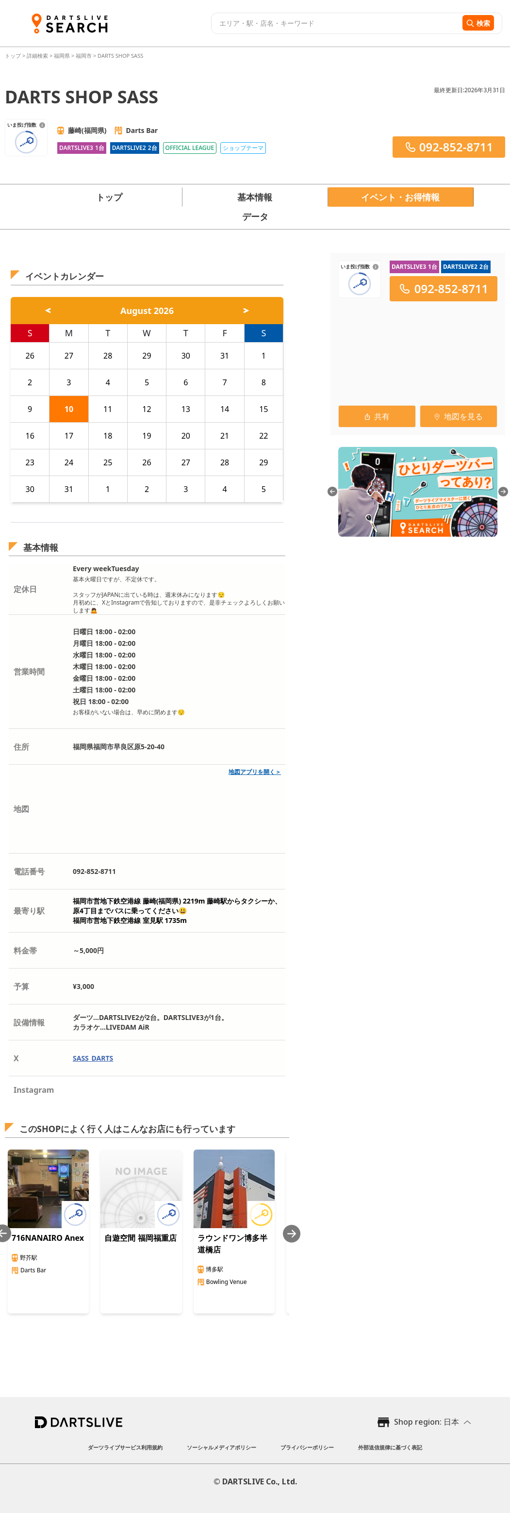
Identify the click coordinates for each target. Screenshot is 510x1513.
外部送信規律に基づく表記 (390, 1447)
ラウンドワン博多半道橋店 (232, 1244)
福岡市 (84, 55)
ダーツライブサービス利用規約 (125, 1447)
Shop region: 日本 (426, 1421)
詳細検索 (38, 55)
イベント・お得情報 (400, 197)
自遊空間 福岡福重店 (140, 1238)
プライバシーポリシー (307, 1447)
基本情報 (254, 197)
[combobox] (335, 23)
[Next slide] (291, 1234)
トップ (13, 55)
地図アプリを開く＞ (255, 772)
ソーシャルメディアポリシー (221, 1447)
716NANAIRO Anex (48, 1238)
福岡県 (62, 55)
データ (255, 216)
